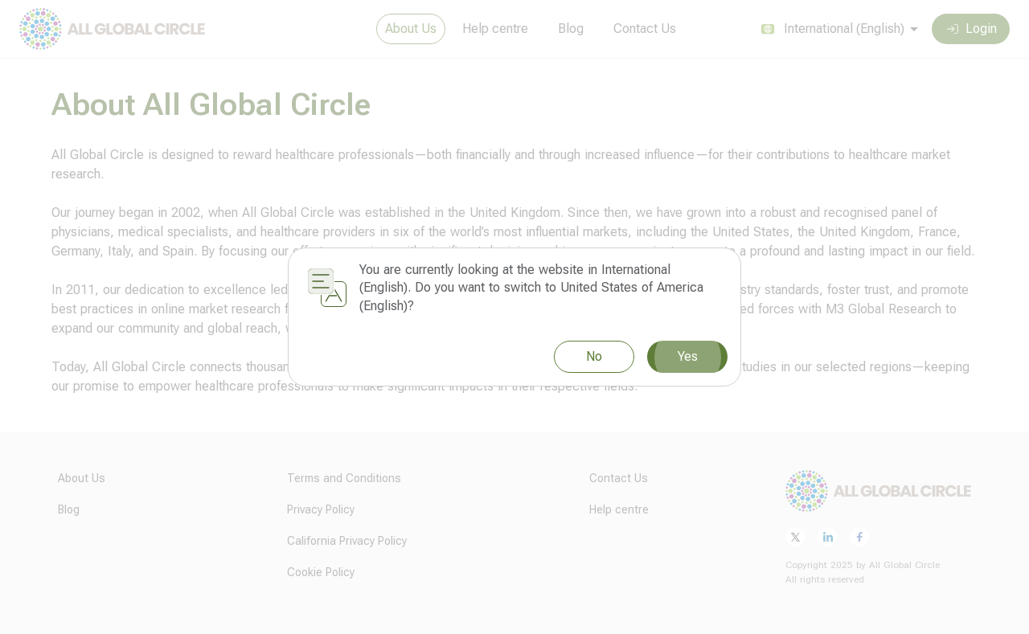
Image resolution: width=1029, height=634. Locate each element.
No (594, 356)
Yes (687, 357)
